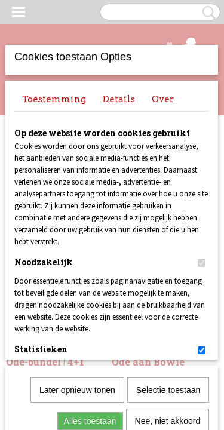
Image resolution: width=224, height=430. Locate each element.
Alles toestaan (90, 288)
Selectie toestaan (168, 257)
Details (119, 99)
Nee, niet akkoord (168, 288)
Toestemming (54, 99)
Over (163, 99)
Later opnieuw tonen (77, 257)
